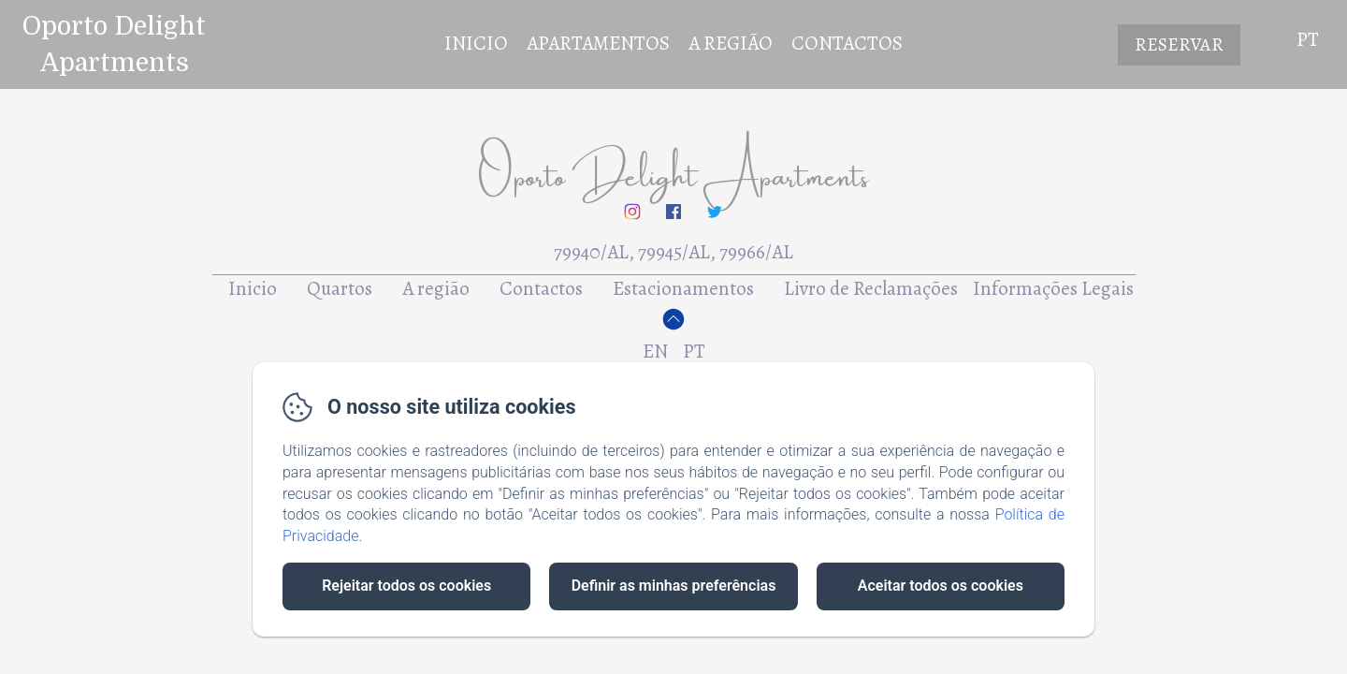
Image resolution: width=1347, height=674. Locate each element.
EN (655, 351)
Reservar (1179, 44)
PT (694, 351)
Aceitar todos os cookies (940, 585)
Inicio (476, 43)
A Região (730, 43)
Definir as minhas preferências (674, 585)
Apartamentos (598, 43)
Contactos (847, 43)
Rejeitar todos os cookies (406, 585)
